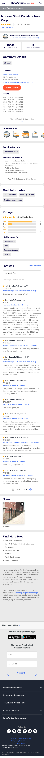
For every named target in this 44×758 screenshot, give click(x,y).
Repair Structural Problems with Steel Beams (21, 442)
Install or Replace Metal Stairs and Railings (19, 291)
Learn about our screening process (24, 38)
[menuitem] (3, 3)
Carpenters (9, 547)
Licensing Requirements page (26, 593)
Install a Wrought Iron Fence (14, 385)
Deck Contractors (12, 550)
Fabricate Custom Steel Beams (15, 305)
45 (22, 24)
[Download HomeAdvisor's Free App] (15, 637)
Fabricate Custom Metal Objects (16, 404)
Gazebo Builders (11, 560)
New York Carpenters (13, 541)
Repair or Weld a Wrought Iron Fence (17, 475)
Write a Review (7, 28)
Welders (8, 554)
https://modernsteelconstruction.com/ (18, 82)
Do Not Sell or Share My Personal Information (24, 741)
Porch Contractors (12, 557)
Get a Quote (12, 88)
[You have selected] (22, 273)
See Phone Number (10, 74)
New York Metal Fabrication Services (19, 544)
